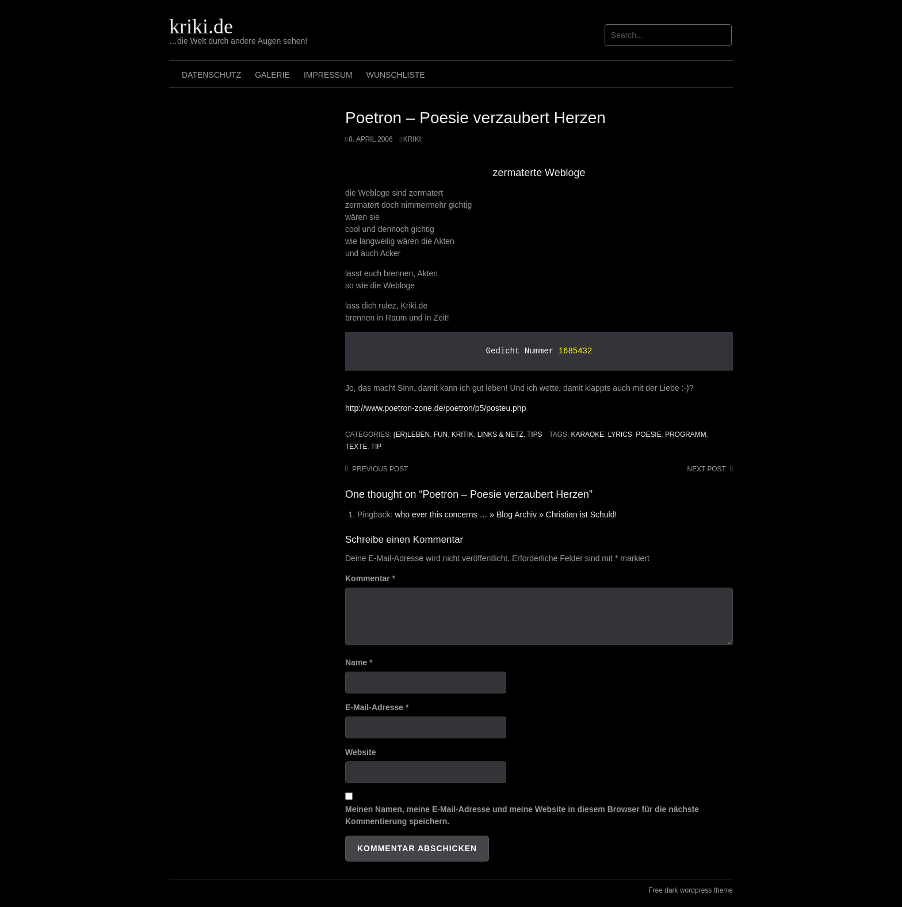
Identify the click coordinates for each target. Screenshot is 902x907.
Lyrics (620, 434)
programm (685, 434)
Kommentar (370, 578)
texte (356, 447)
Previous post (380, 469)
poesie (648, 434)
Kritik (462, 434)
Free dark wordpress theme (690, 890)
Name (358, 662)
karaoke (588, 434)
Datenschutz (211, 74)
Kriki (412, 139)
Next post (706, 469)
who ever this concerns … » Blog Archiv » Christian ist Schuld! (506, 514)
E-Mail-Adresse (377, 707)
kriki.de (201, 26)
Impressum (328, 74)
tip (376, 447)
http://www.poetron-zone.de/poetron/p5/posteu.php (435, 408)
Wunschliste (395, 74)
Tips (534, 434)
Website (360, 752)
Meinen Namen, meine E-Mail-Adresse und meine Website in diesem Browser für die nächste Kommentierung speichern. (522, 815)
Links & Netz (500, 434)
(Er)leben (411, 434)
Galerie (272, 74)
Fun (441, 434)
